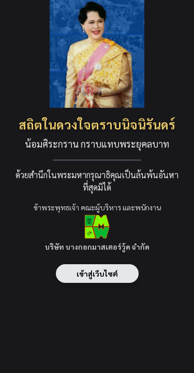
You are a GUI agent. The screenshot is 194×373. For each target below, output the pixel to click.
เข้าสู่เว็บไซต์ (97, 273)
